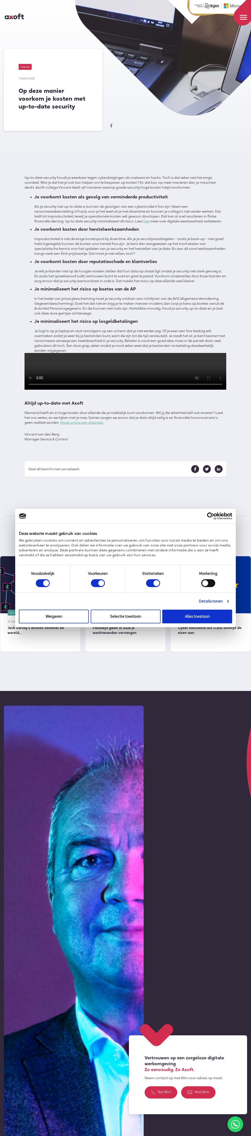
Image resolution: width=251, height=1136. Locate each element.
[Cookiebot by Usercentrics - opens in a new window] (210, 516)
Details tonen (211, 601)
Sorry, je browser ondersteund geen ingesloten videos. (125, 372)
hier (146, 222)
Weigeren (54, 616)
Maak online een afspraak (81, 424)
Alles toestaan (197, 616)
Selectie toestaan (125, 616)
